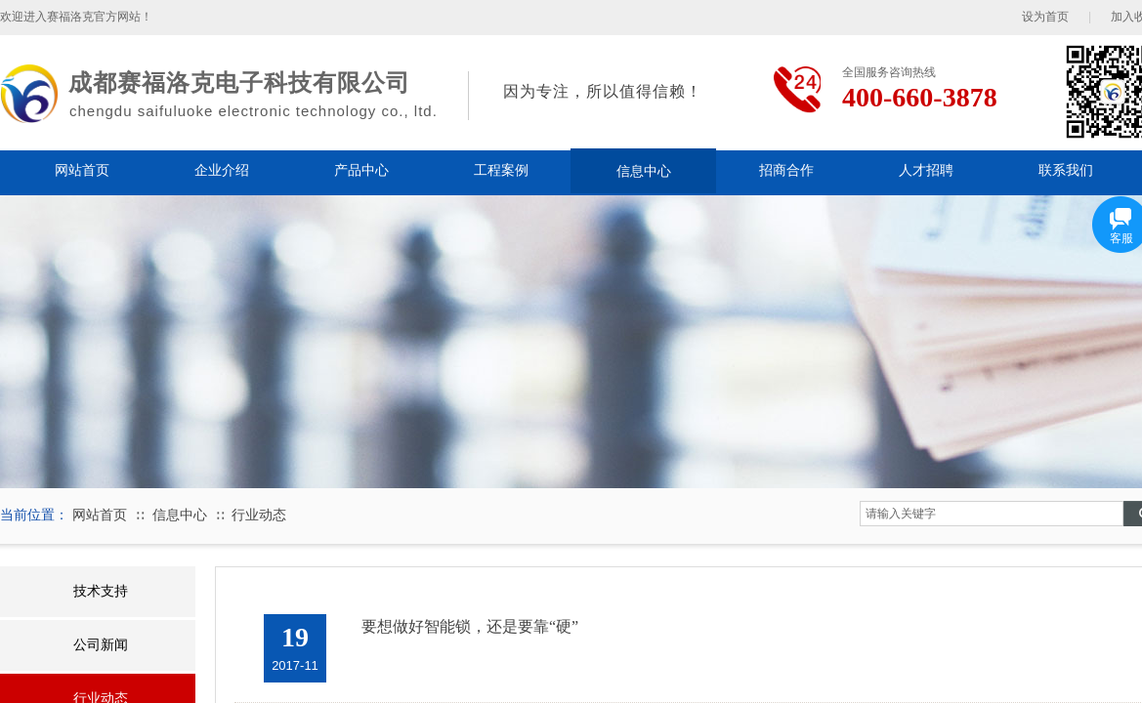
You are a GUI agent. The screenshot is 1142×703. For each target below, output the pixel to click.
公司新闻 (100, 645)
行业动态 (259, 515)
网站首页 (82, 170)
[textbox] (991, 513)
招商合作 (786, 170)
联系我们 (1065, 170)
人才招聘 (926, 170)
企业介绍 (221, 170)
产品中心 (361, 170)
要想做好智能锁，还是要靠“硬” (469, 626)
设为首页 (1045, 16)
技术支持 (100, 591)
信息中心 (643, 171)
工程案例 (501, 170)
